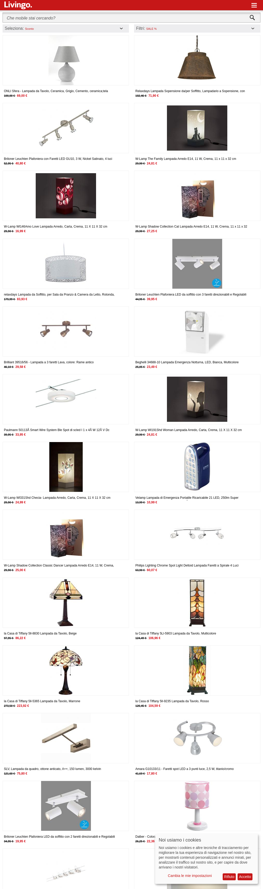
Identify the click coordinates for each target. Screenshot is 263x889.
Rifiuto (229, 877)
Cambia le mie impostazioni (190, 876)
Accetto (245, 877)
